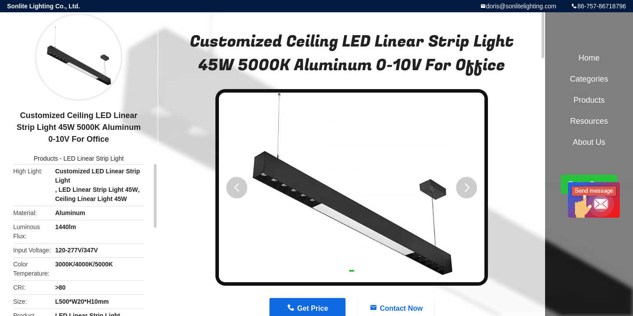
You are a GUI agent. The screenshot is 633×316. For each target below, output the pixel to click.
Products (46, 158)
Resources (589, 121)
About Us (589, 142)
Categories (589, 79)
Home (589, 58)
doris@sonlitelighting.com (521, 6)
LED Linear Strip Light (93, 158)
